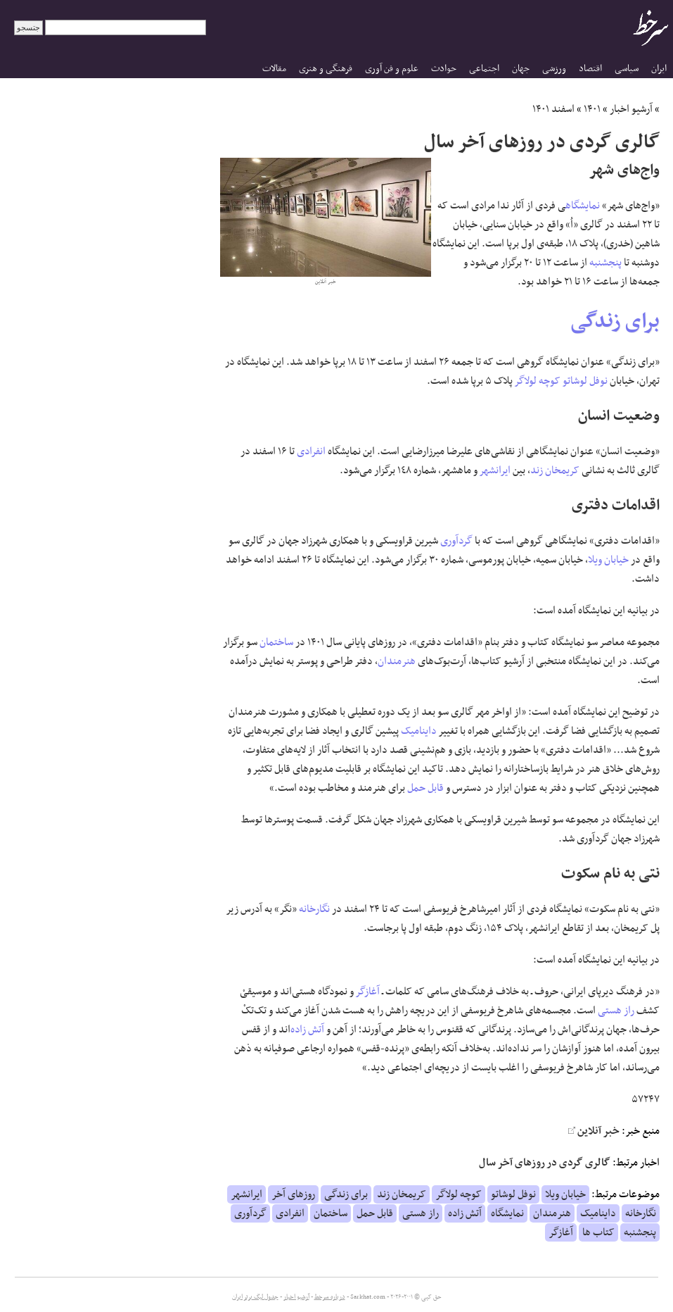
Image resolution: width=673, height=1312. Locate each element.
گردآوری (456, 541)
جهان (521, 69)
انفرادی (311, 451)
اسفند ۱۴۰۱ (553, 109)
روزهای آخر (293, 1194)
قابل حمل (425, 788)
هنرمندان (397, 661)
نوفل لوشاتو (585, 381)
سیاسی (627, 69)
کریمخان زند (554, 470)
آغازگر (368, 991)
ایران (659, 69)
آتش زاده (307, 1029)
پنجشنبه (605, 263)
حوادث (443, 69)
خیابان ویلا (608, 560)
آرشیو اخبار (631, 109)
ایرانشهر (495, 470)
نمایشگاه (582, 205)
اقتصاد (590, 69)
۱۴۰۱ (592, 109)
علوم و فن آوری (391, 69)
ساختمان (276, 642)
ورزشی (554, 69)
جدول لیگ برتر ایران (255, 1297)
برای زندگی (615, 321)
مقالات (274, 69)
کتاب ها (598, 1232)
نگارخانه (314, 909)
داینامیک (419, 731)
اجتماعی (484, 69)
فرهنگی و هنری (325, 69)
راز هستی (616, 1010)
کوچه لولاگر (537, 381)
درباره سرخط (329, 1297)
